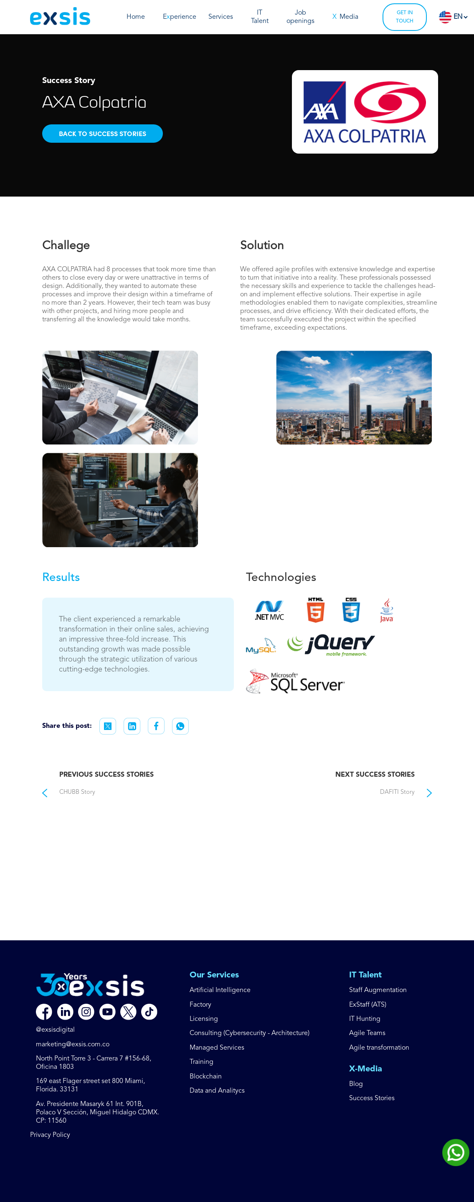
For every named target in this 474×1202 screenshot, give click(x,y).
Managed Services (217, 1048)
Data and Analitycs (217, 1091)
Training (201, 1062)
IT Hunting (364, 1019)
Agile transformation (379, 1048)
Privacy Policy (50, 1135)
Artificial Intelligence (220, 990)
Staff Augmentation (378, 990)
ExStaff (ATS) (367, 1005)
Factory (200, 1005)
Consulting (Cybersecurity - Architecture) (249, 1033)
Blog (356, 1084)
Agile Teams (367, 1033)
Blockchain (206, 1076)
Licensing (204, 1019)
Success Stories (372, 1098)
